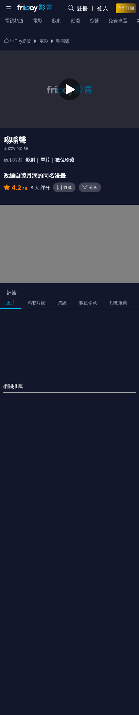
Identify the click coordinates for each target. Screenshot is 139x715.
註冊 (82, 8)
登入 (102, 8)
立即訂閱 (126, 8)
